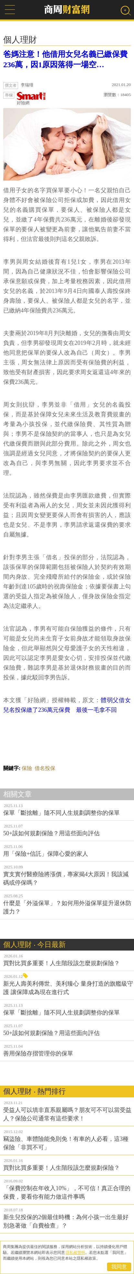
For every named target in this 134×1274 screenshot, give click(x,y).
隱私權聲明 (75, 1252)
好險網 (31, 98)
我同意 (119, 1266)
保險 (27, 768)
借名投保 (45, 768)
